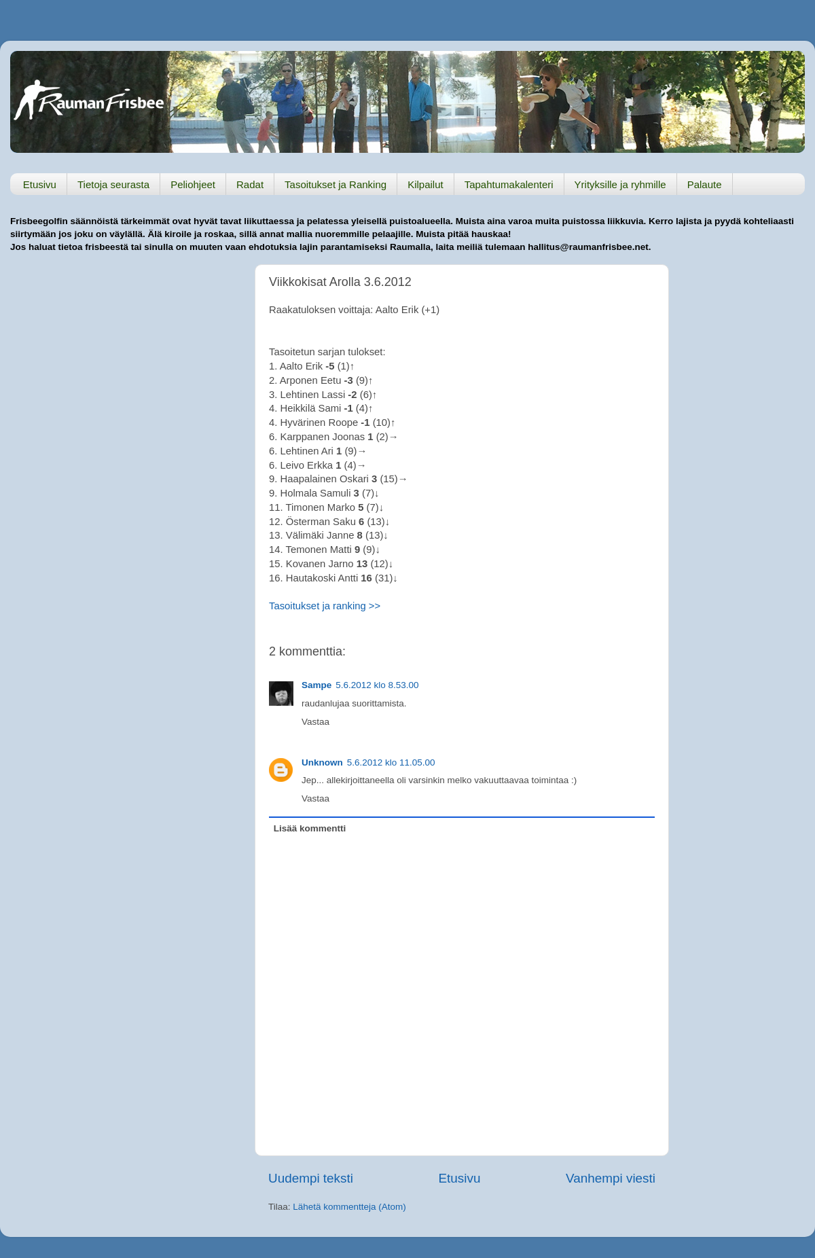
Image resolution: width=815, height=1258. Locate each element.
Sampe (316, 685)
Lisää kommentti (310, 828)
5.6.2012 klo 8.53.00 (377, 685)
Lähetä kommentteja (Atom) (349, 1207)
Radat (250, 184)
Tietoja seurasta (113, 184)
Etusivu (39, 184)
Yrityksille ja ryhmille (620, 184)
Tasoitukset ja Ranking (335, 184)
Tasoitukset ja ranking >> (324, 605)
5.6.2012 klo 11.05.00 (391, 762)
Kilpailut (425, 184)
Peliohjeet (192, 184)
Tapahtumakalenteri (509, 184)
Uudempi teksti (310, 1178)
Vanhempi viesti (610, 1178)
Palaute (704, 184)
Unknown (322, 762)
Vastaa (315, 722)
